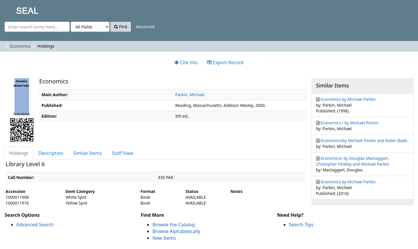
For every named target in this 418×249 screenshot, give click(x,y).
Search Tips (301, 224)
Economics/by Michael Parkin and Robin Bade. (364, 140)
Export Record (225, 62)
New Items (164, 238)
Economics (20, 46)
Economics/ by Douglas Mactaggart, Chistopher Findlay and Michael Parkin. (353, 161)
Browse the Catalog (173, 224)
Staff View (122, 153)
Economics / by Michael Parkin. (349, 123)
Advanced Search (34, 224)
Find (120, 26)
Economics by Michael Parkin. (348, 99)
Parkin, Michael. (190, 94)
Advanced (145, 26)
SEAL (15, 9)
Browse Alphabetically (176, 231)
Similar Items (87, 153)
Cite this (186, 62)
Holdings (18, 153)
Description (50, 153)
